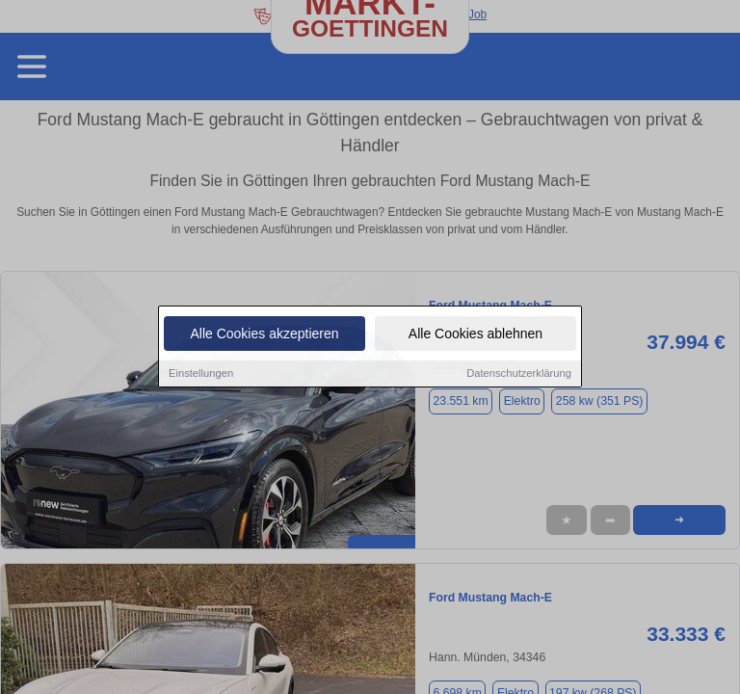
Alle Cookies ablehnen (475, 334)
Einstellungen (201, 374)
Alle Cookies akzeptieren (264, 334)
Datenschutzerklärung (518, 374)
